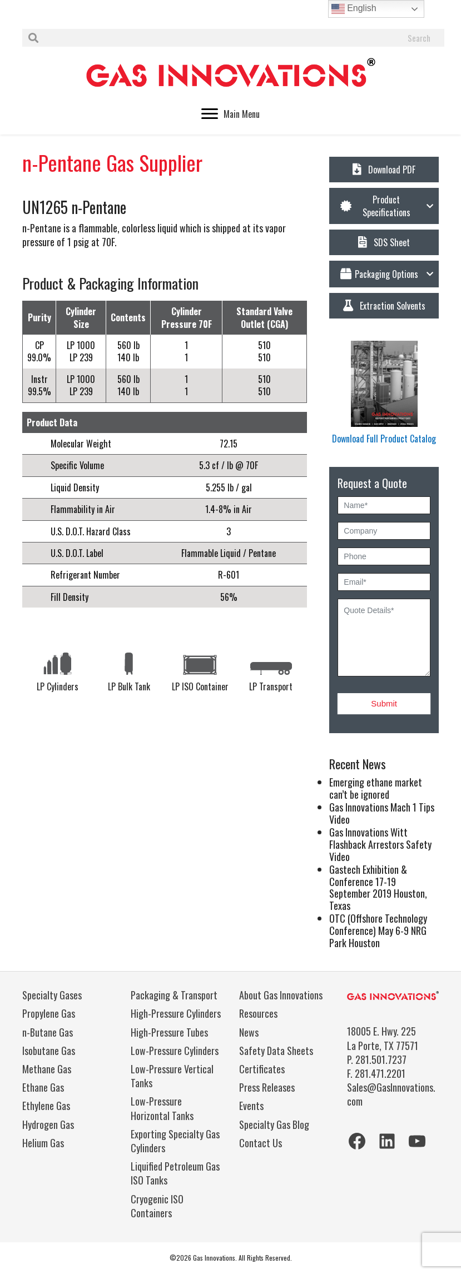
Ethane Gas (43, 1087)
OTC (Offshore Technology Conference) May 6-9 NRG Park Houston (378, 930)
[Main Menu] (230, 113)
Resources (258, 1013)
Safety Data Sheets (276, 1050)
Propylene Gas (48, 1013)
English (353, 9)
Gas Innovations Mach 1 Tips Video (381, 813)
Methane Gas (46, 1069)
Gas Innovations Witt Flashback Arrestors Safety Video (380, 844)
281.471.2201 (380, 1073)
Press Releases (267, 1087)
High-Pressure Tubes (169, 1032)
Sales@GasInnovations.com (391, 1094)
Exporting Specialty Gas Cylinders (175, 1141)
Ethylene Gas (46, 1105)
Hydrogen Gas (48, 1124)
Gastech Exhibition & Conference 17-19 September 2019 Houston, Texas (378, 887)
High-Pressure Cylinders (176, 1013)
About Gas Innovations (281, 995)
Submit (384, 703)
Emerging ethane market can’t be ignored (375, 788)
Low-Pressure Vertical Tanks (172, 1076)
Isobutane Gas (48, 1050)
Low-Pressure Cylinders (175, 1050)
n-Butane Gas (47, 1032)
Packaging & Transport (174, 995)
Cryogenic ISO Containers (157, 1206)
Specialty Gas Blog (274, 1124)
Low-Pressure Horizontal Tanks (162, 1108)
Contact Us (260, 1143)
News (249, 1032)
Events (251, 1105)
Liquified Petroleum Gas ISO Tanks (175, 1173)
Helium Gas (43, 1143)
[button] (384, 206)
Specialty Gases (52, 995)
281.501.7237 (381, 1059)
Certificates (262, 1069)
